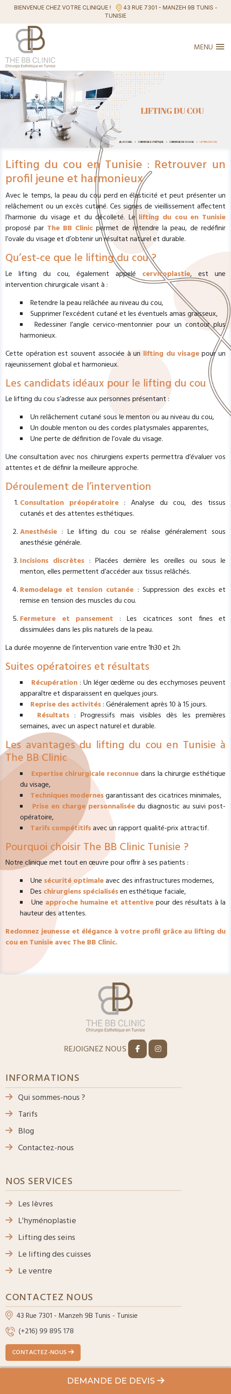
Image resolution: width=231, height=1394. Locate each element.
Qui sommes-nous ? (45, 1097)
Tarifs (21, 1114)
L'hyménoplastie (40, 1221)
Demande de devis (115, 1381)
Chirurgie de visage (181, 141)
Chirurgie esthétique (151, 141)
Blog (19, 1131)
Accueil (127, 141)
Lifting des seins (40, 1237)
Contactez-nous (39, 1148)
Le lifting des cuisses (48, 1254)
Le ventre (28, 1271)
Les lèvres (29, 1204)
